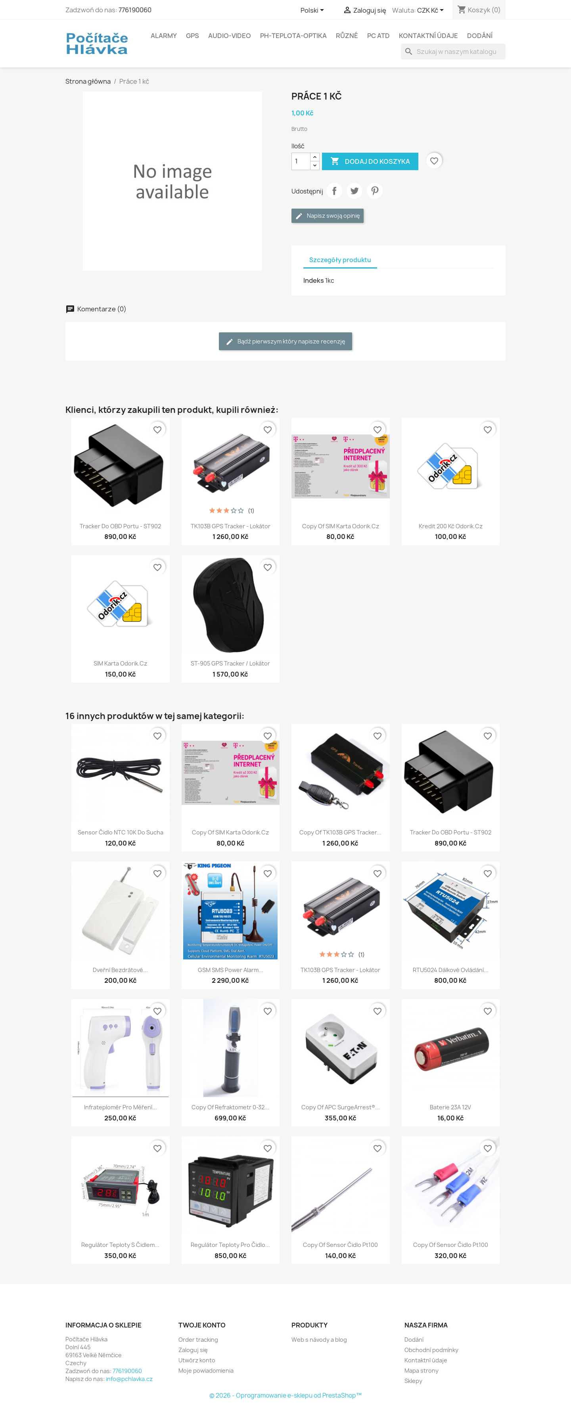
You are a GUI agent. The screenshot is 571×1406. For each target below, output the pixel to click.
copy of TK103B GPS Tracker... (340, 832)
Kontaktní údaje (428, 35)
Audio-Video (229, 35)
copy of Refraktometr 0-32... (230, 1107)
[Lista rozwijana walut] (431, 10)
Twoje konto (202, 1325)
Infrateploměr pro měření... (120, 1107)
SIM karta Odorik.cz (120, 663)
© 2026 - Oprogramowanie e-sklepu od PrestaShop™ (285, 1395)
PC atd (378, 35)
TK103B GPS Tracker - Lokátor (230, 526)
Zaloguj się (193, 1350)
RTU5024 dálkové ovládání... (451, 970)
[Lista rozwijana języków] (314, 10)
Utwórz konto (196, 1360)
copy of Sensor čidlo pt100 (340, 1245)
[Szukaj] (453, 51)
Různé (347, 35)
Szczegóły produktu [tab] (340, 260)
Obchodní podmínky (431, 1350)
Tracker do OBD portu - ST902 (120, 526)
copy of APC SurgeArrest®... (340, 1107)
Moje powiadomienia (206, 1370)
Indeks (313, 280)
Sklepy (413, 1381)
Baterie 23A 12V (450, 1107)
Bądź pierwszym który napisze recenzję (285, 342)
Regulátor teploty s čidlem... (120, 1245)
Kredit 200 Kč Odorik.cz (451, 526)
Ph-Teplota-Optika (293, 35)
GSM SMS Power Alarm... (230, 970)
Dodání (479, 35)
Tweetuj (354, 191)
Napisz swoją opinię (327, 216)
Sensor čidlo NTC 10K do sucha (120, 832)
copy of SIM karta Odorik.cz (340, 526)
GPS (192, 35)
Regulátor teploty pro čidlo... (230, 1245)
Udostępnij (334, 191)
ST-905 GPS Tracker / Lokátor (230, 663)
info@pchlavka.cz (129, 1379)
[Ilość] (300, 161)
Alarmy (164, 35)
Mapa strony (421, 1370)
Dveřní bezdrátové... (120, 970)
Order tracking (198, 1339)
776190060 (135, 10)
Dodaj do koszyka (370, 161)
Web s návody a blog (319, 1339)
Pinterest (375, 191)
